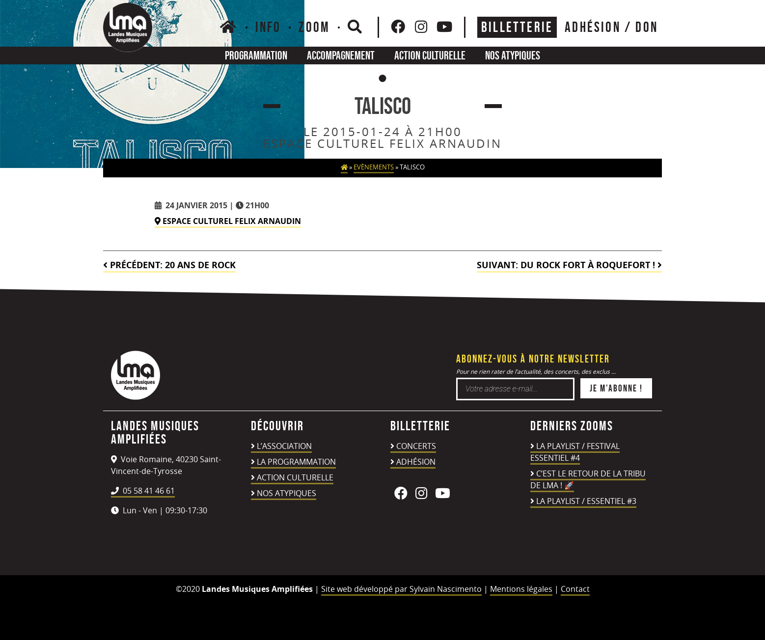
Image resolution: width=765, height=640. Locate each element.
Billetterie (517, 27)
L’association (284, 446)
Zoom (314, 27)
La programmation (296, 461)
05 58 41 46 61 (143, 490)
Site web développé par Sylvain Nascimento (401, 589)
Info (268, 27)
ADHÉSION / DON (611, 27)
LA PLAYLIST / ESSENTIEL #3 (586, 501)
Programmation (256, 55)
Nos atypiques (512, 55)
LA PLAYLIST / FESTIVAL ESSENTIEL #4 (575, 452)
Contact (575, 589)
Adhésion (416, 461)
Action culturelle (429, 55)
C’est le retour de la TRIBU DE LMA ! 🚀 (588, 479)
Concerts (416, 446)
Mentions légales (521, 589)
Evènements (374, 167)
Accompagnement (341, 55)
